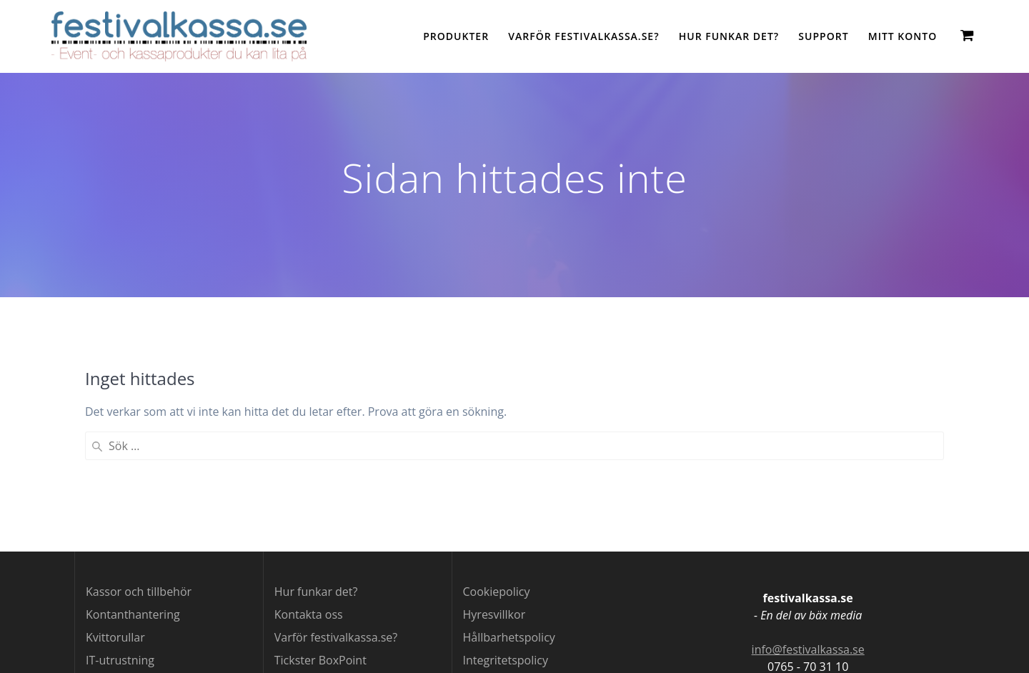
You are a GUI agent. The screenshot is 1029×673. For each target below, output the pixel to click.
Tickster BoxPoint (320, 660)
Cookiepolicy (496, 591)
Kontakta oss (308, 614)
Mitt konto (902, 36)
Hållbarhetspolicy (509, 637)
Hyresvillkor (494, 614)
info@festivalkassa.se (808, 649)
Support (823, 36)
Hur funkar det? (729, 36)
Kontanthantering (133, 614)
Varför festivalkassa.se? (583, 36)
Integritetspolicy (505, 660)
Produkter (456, 36)
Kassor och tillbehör (139, 591)
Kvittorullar (115, 637)
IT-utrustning (120, 660)
